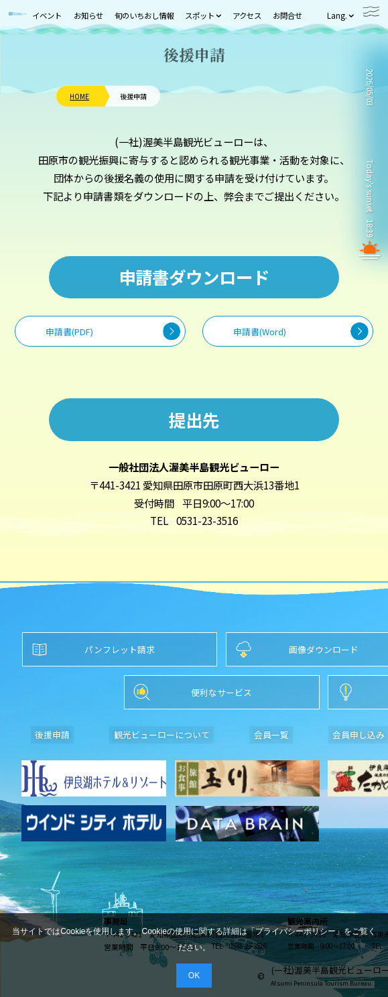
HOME (79, 96)
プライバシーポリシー (295, 931)
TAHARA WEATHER (369, 128)
